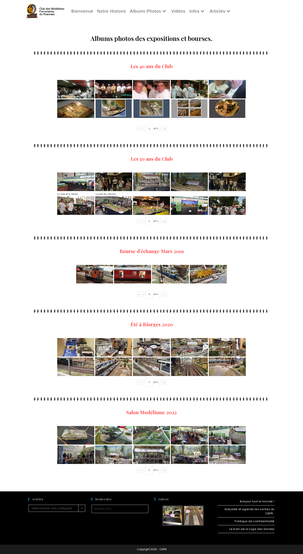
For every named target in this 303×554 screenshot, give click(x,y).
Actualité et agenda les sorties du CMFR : (250, 511)
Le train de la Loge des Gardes (252, 529)
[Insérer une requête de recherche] (120, 509)
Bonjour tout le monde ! (257, 501)
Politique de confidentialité (255, 521)
